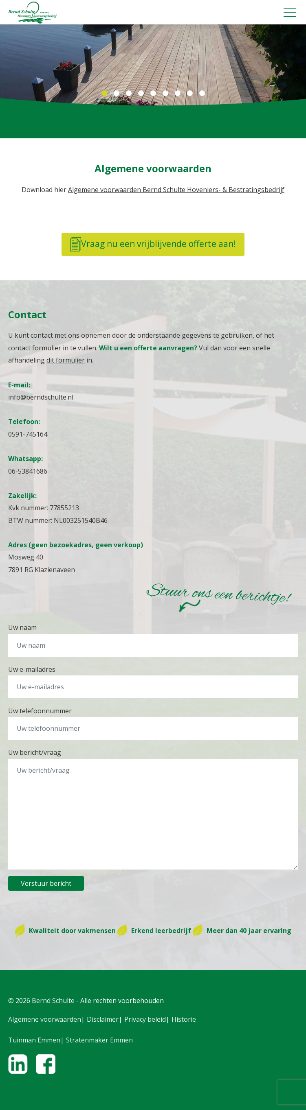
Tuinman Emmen (34, 1040)
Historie (184, 1019)
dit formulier (65, 360)
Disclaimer (103, 1019)
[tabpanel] (153, 65)
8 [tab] (190, 94)
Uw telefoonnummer (40, 710)
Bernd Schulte (53, 1000)
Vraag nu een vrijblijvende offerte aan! (153, 244)
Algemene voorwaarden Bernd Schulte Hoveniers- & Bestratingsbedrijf (176, 189)
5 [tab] (153, 94)
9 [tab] (202, 94)
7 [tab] (178, 94)
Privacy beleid (145, 1019)
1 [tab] (104, 94)
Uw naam (22, 627)
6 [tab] (165, 94)
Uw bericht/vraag (34, 752)
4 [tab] (141, 94)
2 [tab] (116, 94)
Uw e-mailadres (31, 669)
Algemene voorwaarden (44, 1019)
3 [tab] (129, 94)
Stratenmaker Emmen (99, 1040)
